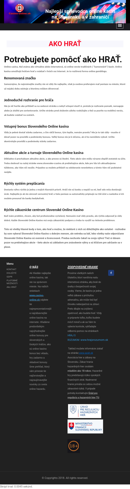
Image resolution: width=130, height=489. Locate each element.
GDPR (9, 276)
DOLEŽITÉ (11, 273)
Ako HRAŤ (11, 287)
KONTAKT (11, 269)
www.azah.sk (86, 353)
